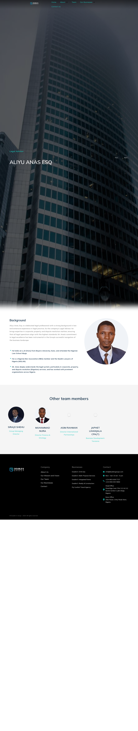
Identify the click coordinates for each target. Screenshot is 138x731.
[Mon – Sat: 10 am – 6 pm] (115, 478)
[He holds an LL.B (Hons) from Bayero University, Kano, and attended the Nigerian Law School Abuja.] (11, 350)
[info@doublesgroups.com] (115, 474)
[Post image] (16, 416)
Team (63, 5)
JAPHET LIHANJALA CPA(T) (95, 433)
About (54, 5)
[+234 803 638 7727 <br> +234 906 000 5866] (115, 483)
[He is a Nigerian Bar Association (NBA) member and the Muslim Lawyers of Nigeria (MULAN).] (11, 358)
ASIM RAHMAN (69, 430)
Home (43, 5)
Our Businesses (77, 5)
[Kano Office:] (115, 502)
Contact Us (93, 5)
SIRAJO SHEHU (16, 429)
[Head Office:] (115, 492)
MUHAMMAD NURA (42, 432)
